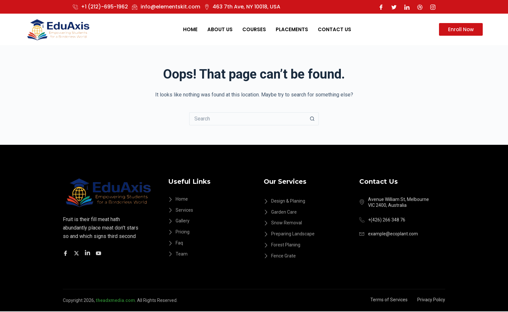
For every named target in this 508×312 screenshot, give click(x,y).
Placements (292, 29)
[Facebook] (381, 7)
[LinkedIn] (407, 7)
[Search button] (312, 118)
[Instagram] (432, 7)
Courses (254, 29)
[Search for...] (247, 118)
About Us (220, 29)
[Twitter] (394, 7)
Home (190, 29)
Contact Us (334, 29)
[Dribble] (419, 7)
